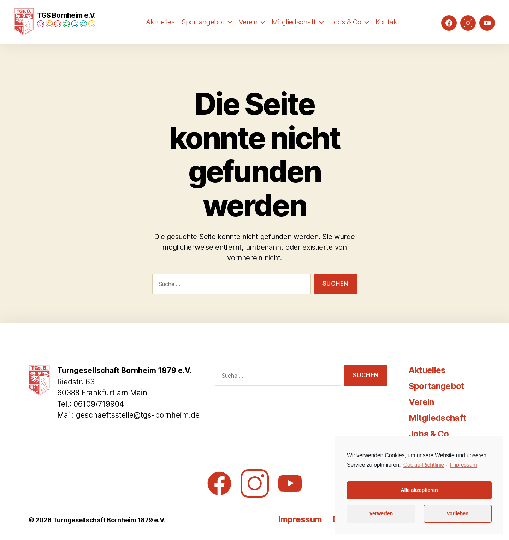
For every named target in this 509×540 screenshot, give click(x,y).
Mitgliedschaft (294, 31)
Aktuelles (160, 31)
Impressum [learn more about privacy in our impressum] (463, 465)
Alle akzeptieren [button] (419, 490)
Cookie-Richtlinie (423, 465)
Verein (248, 31)
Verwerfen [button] (381, 513)
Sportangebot (203, 31)
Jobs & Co (345, 31)
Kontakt (387, 31)
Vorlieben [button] (457, 513)
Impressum (300, 519)
